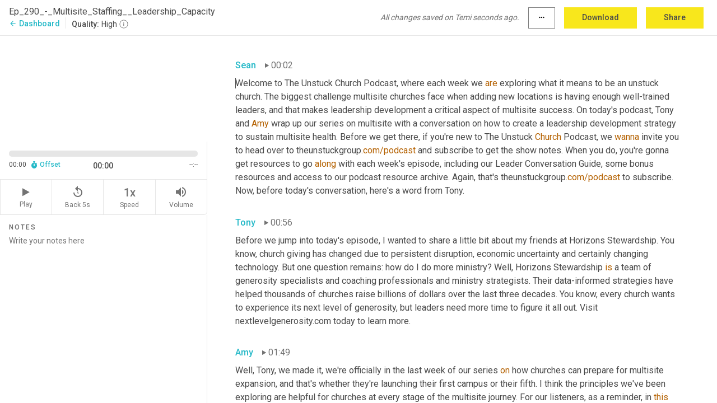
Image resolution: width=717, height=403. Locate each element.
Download (600, 17)
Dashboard (34, 23)
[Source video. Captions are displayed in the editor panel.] (103, 87)
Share (675, 17)
